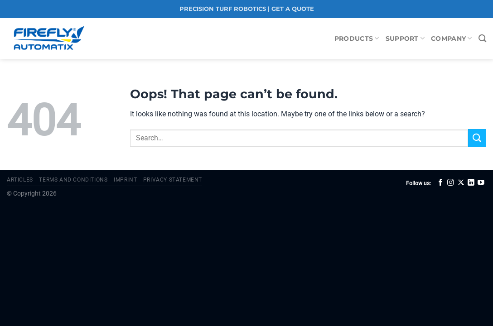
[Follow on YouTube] (481, 183)
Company (451, 38)
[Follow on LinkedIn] (471, 183)
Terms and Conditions (73, 180)
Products (356, 38)
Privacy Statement (172, 180)
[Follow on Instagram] (450, 183)
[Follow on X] (461, 183)
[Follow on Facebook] (440, 183)
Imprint (125, 180)
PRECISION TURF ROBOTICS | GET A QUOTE (246, 8)
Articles (20, 180)
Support (405, 38)
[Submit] (477, 138)
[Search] (482, 38)
